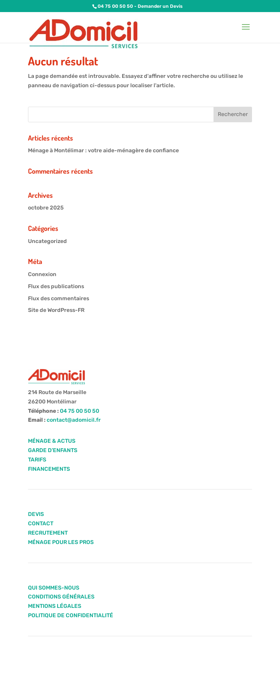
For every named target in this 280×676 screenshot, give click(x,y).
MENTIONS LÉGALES (54, 606)
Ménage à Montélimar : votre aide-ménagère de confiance (103, 150)
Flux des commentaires (58, 298)
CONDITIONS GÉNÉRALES (61, 596)
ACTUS (65, 441)
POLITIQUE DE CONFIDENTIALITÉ (70, 615)
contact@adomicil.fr (74, 420)
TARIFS (37, 459)
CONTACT (40, 523)
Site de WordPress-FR (56, 310)
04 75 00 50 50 (115, 6)
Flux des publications (56, 286)
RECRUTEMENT (48, 533)
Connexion (42, 274)
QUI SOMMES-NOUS (53, 587)
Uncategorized (47, 241)
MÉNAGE (39, 441)
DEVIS (36, 514)
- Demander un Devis (158, 6)
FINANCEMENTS (49, 469)
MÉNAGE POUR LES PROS (61, 542)
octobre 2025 (46, 207)
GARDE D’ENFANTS (52, 450)
